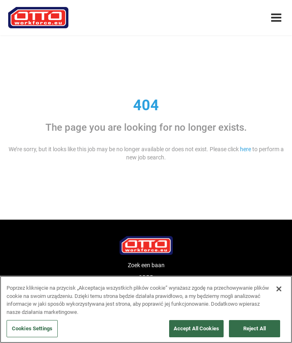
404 (146, 105)
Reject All (254, 328)
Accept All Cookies (196, 328)
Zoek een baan (146, 265)
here (245, 149)
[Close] (279, 289)
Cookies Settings (32, 328)
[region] (146, 309)
